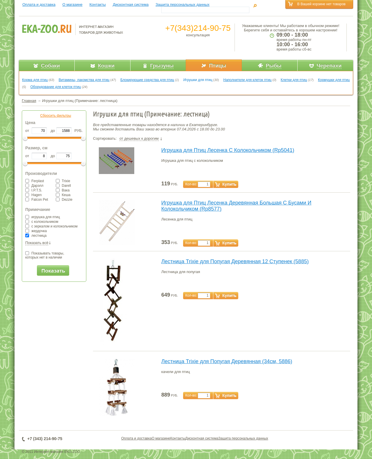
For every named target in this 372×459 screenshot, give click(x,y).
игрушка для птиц (42, 217)
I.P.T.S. (33, 190)
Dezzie (64, 200)
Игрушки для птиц (197, 80)
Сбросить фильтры (55, 116)
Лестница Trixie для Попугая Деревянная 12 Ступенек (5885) (235, 261)
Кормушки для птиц (334, 80)
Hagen (33, 195)
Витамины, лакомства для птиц (84, 80)
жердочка (36, 231)
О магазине (72, 4)
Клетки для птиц (294, 80)
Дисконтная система (131, 4)
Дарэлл (34, 186)
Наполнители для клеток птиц (247, 80)
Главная (29, 100)
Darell (63, 186)
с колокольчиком (41, 222)
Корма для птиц (35, 80)
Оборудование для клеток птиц (56, 87)
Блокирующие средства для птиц (147, 80)
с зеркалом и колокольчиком (51, 226)
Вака (63, 190)
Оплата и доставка (39, 4)
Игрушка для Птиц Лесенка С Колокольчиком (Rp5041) (227, 150)
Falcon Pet (36, 200)
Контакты (98, 4)
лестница (35, 236)
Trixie (63, 181)
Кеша (63, 195)
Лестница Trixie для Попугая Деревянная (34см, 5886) (226, 361)
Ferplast (34, 181)
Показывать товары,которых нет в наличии (44, 255)
